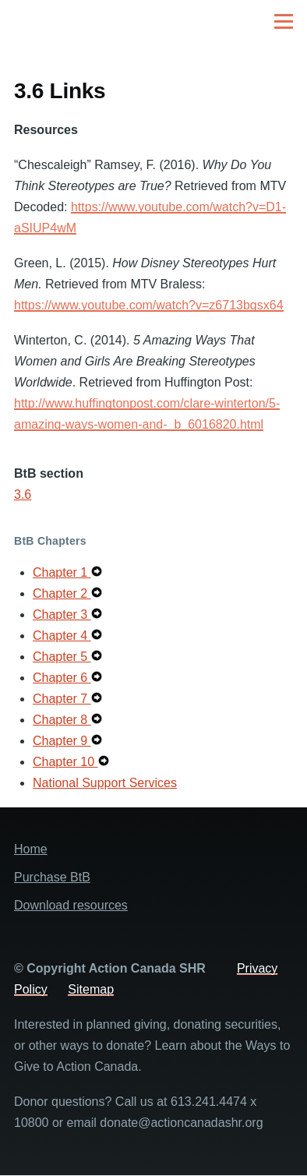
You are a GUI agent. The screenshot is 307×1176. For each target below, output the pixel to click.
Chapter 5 (62, 656)
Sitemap (91, 989)
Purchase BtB (52, 877)
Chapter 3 (62, 614)
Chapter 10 (65, 761)
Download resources (71, 905)
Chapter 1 (62, 572)
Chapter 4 (62, 635)
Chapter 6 (62, 677)
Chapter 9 (62, 740)
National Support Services (105, 782)
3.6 (22, 494)
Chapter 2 (62, 593)
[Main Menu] (284, 21)
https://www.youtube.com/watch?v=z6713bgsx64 (149, 305)
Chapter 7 (62, 698)
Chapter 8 (62, 719)
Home (31, 849)
